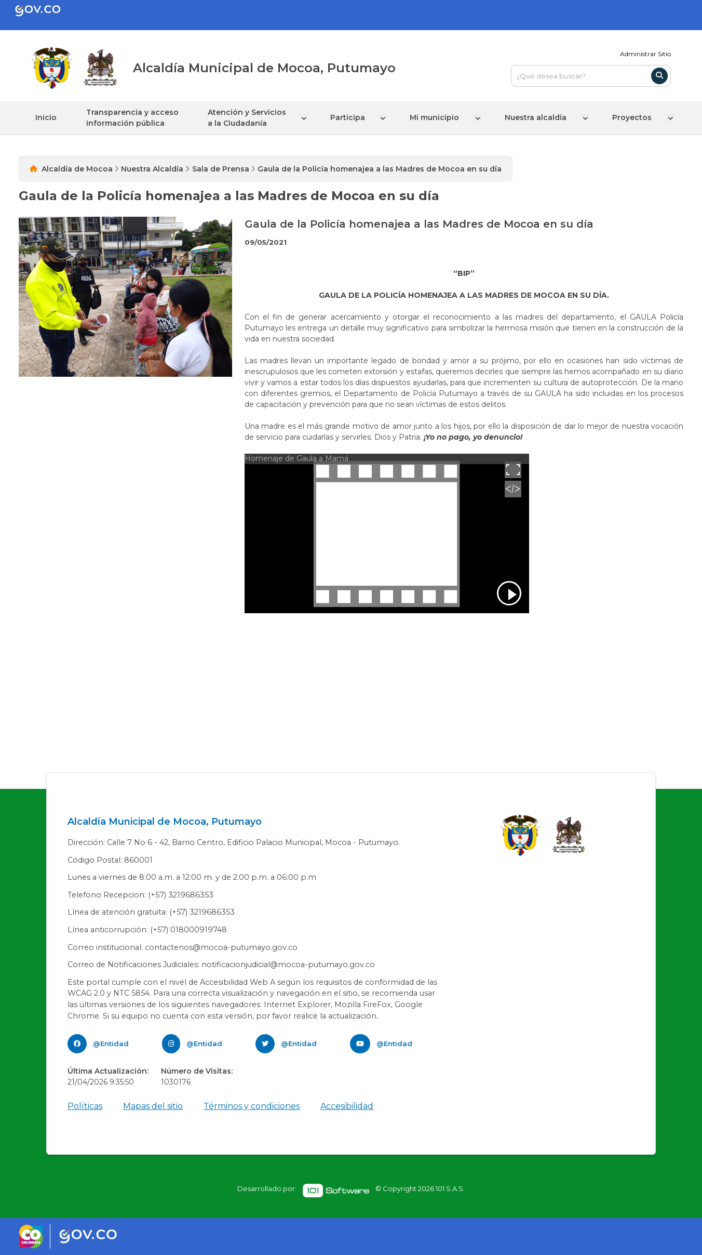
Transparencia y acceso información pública (134, 117)
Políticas (85, 1106)
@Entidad (111, 1043)
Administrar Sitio (645, 54)
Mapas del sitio (153, 1106)
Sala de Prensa (220, 168)
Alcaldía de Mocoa (77, 168)
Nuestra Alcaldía (152, 168)
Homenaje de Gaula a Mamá (296, 458)
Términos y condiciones (252, 1106)
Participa (351, 117)
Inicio (46, 117)
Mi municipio (438, 117)
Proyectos (634, 117)
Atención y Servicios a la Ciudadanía (250, 117)
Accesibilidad (346, 1106)
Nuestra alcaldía (539, 117)
